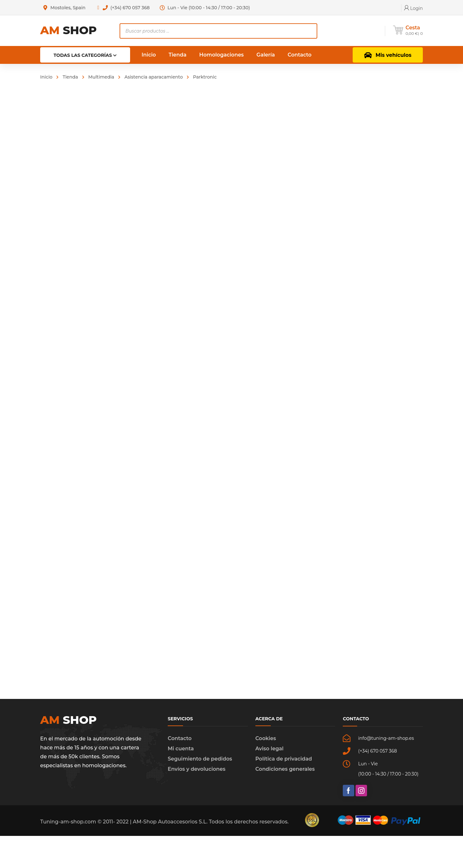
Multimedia (101, 77)
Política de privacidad (283, 764)
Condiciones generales (285, 774)
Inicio (46, 77)
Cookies (265, 743)
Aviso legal (269, 754)
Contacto (180, 743)
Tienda (70, 77)
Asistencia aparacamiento (153, 77)
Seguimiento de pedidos (200, 764)
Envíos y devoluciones (196, 774)
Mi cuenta (181, 754)
